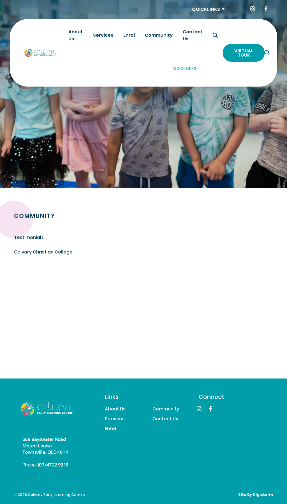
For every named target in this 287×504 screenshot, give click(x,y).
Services (103, 35)
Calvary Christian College (43, 253)
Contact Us (193, 36)
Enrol (129, 35)
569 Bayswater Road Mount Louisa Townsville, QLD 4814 (45, 445)
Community (159, 35)
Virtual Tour (243, 53)
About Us (75, 36)
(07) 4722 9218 (53, 464)
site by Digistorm (255, 495)
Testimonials (29, 238)
